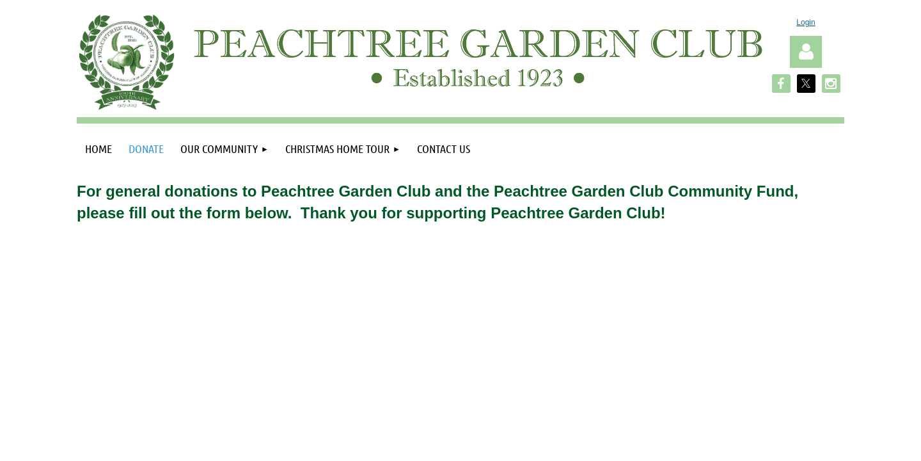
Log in (806, 52)
